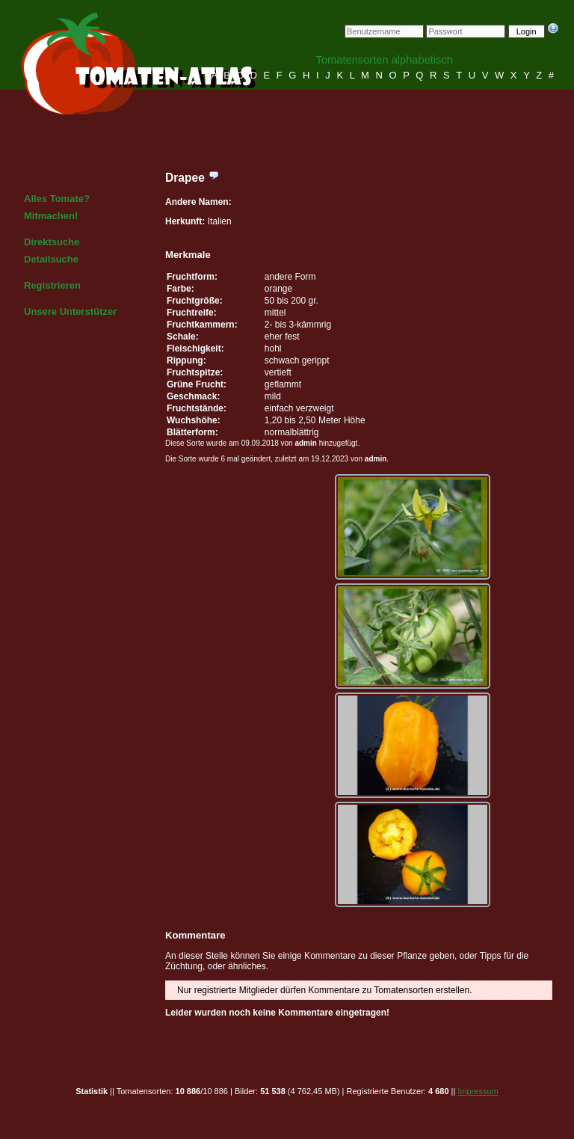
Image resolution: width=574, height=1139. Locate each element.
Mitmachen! (51, 215)
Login (526, 31)
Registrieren (52, 285)
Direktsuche (51, 242)
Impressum (477, 1091)
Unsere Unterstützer (70, 311)
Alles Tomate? (57, 198)
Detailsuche (51, 259)
